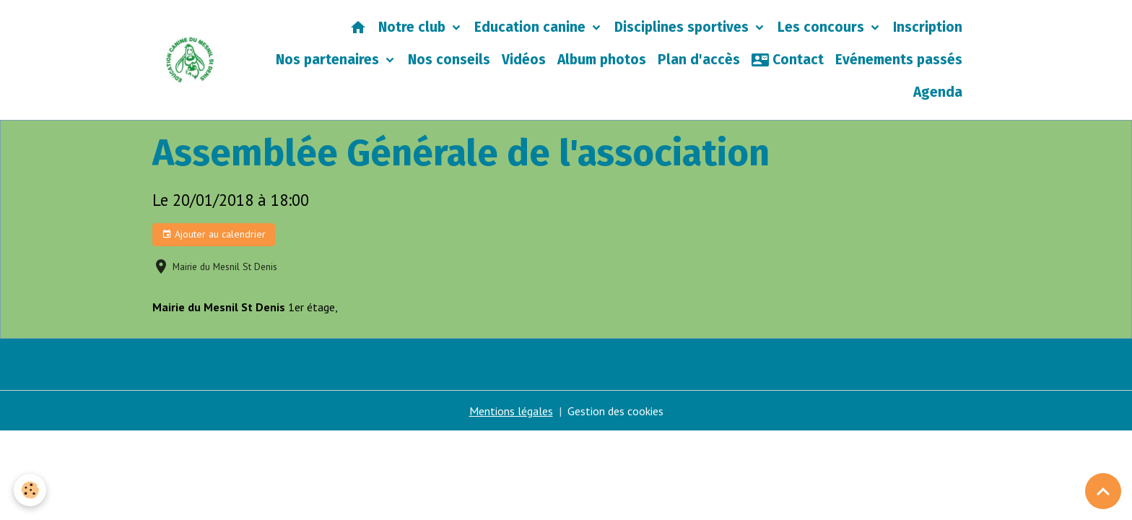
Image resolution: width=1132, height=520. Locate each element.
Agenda (937, 92)
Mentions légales (511, 411)
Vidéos (524, 59)
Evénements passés (898, 59)
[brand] (190, 59)
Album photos (601, 59)
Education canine (531, 27)
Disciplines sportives (683, 27)
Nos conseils (449, 59)
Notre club (413, 27)
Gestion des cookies (615, 411)
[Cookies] (30, 490)
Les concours (823, 27)
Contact (788, 60)
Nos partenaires (329, 59)
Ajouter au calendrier (214, 234)
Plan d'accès (699, 59)
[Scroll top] (1103, 491)
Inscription (927, 27)
